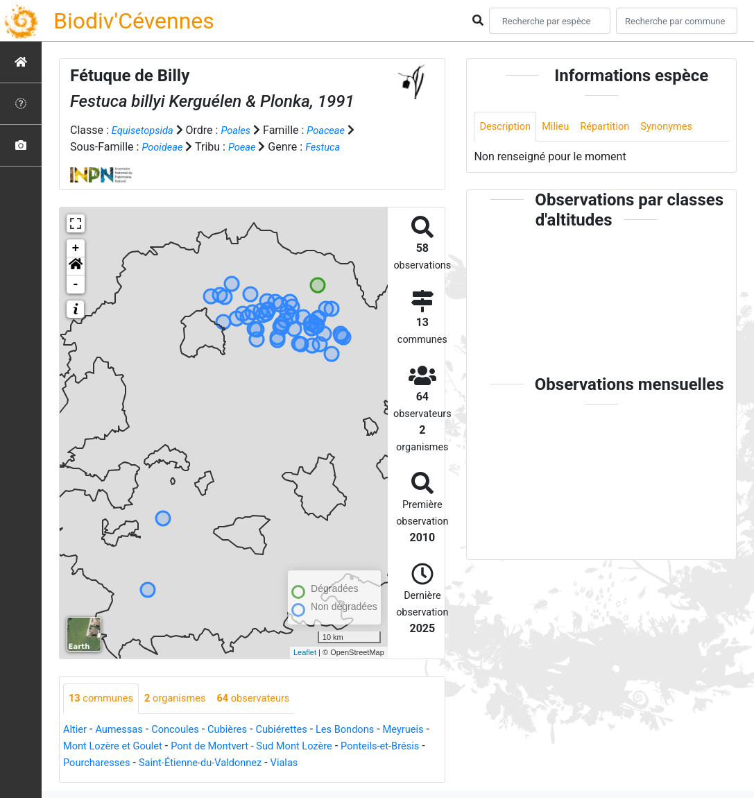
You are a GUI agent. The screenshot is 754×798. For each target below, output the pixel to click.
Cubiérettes (299, 730)
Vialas (399, 763)
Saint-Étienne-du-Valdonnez (307, 763)
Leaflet (304, 652)
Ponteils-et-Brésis (106, 763)
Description (507, 127)
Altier (76, 730)
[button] (76, 266)
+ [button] (76, 248)
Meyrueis (85, 747)
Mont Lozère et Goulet (171, 747)
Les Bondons (368, 730)
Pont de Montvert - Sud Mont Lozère (322, 747)
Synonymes (681, 127)
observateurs (269, 699)
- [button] (76, 284)
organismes (184, 699)
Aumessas (124, 730)
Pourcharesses (195, 763)
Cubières (241, 730)
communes (104, 699)
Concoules (184, 730)
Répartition (615, 127)
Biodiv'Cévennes (133, 21)
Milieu (561, 127)
